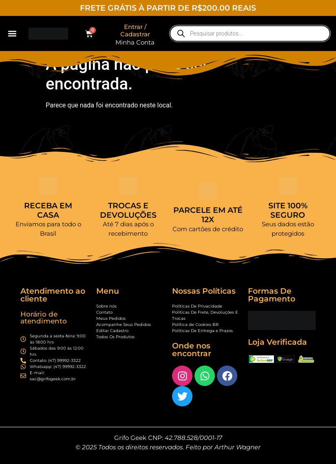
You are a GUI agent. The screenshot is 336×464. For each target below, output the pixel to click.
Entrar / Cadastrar (135, 30)
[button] (12, 33)
